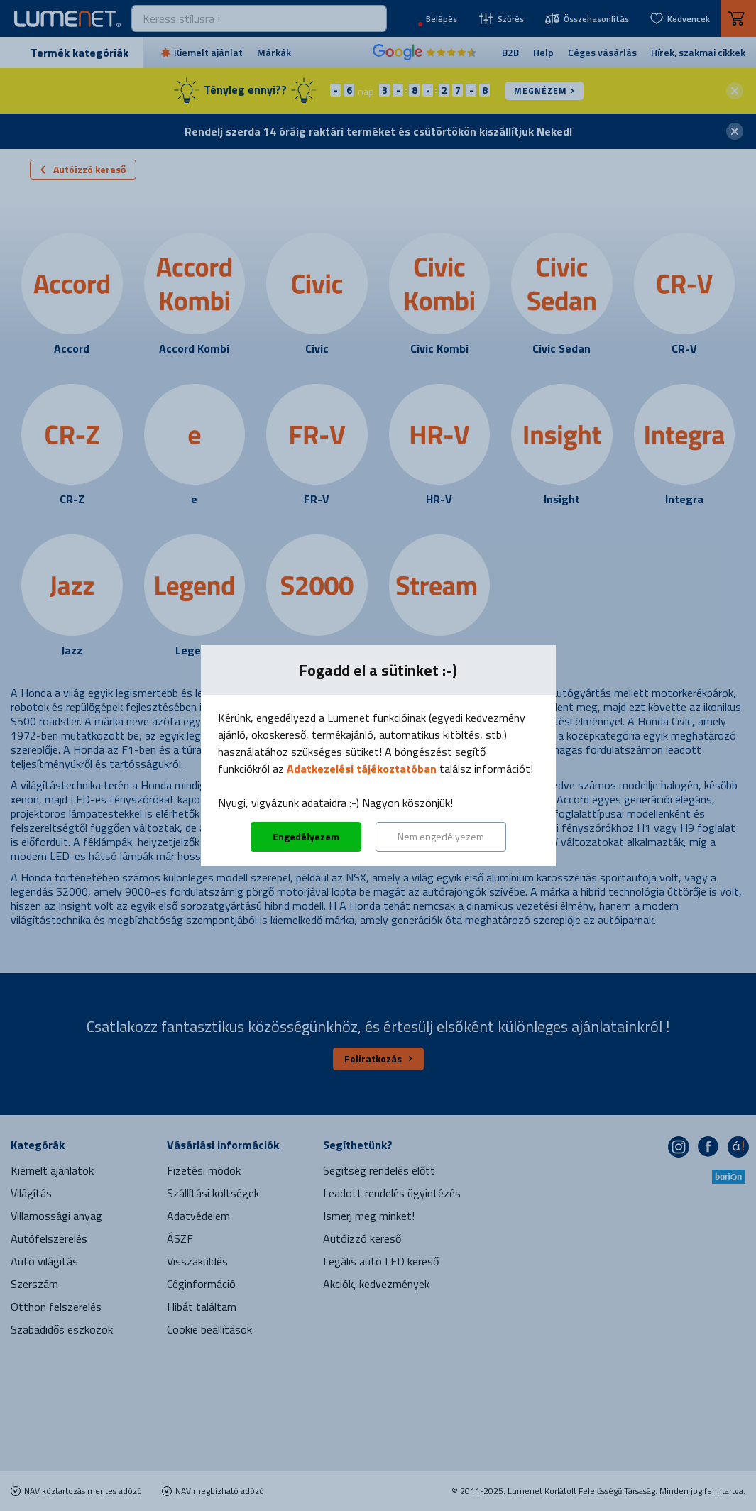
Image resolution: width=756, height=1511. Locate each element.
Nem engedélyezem (441, 836)
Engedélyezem (306, 836)
